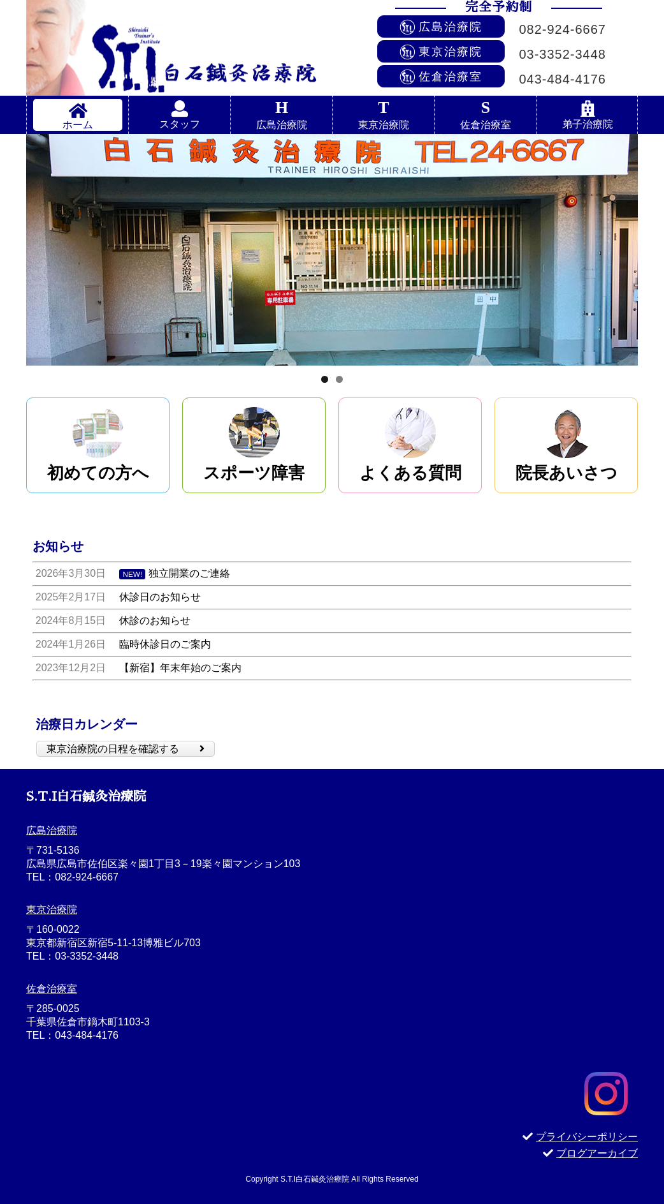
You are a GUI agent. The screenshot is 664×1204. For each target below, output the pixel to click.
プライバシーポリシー (580, 1136)
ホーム (77, 124)
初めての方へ (98, 472)
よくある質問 (410, 472)
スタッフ (179, 124)
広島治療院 (281, 124)
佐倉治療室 (485, 124)
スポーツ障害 (254, 472)
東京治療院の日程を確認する (126, 748)
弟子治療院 (587, 124)
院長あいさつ (566, 472)
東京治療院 (383, 124)
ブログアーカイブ (590, 1153)
